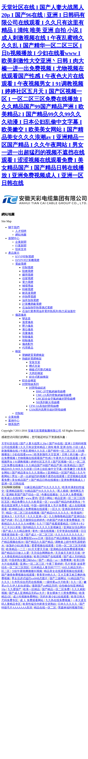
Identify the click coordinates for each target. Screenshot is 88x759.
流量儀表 (27, 333)
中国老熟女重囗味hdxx (23, 560)
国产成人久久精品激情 (17, 530)
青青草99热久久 (47, 574)
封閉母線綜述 (37, 387)
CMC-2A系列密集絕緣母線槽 (53, 395)
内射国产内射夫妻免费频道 (64, 520)
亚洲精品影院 (14, 490)
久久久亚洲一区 (37, 516)
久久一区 (76, 582)
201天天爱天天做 (38, 549)
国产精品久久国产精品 (39, 541)
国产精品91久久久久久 (55, 512)
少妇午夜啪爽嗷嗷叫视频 (27, 571)
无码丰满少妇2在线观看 (55, 596)
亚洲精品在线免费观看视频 (67, 549)
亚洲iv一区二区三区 (32, 563)
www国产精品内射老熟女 (65, 501)
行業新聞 (20, 245)
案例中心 (13, 420)
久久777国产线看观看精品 (53, 523)
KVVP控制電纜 (24, 256)
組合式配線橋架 (39, 376)
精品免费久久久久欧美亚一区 (30, 501)
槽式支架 (34, 365)
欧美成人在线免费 (12, 498)
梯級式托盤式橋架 (40, 369)
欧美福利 (77, 512)
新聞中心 (13, 238)
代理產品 (27, 347)
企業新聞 (20, 241)
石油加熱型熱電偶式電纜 (37, 307)
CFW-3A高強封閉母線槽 (44, 405)
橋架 (18, 351)
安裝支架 (34, 362)
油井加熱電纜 (30, 300)
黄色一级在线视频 (43, 530)
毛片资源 (70, 563)
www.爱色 (31, 498)
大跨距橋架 (36, 373)
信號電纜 (27, 278)
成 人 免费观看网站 (32, 600)
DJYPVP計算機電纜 (27, 260)
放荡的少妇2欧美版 (18, 545)
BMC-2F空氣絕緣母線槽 (50, 391)
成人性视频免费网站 (26, 596)
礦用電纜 (27, 274)
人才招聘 (20, 231)
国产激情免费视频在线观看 (18, 574)
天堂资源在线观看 (67, 530)
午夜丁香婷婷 (55, 563)
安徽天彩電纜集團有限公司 (44, 430)
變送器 (26, 318)
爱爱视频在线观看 (43, 545)
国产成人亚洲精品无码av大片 (27, 592)
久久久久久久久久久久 (69, 534)
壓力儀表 (27, 325)
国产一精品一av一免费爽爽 (55, 560)
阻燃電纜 (27, 271)
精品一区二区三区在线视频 (23, 512)
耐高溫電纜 (29, 292)
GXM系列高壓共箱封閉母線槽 (47, 409)
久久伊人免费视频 (71, 494)
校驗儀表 (27, 340)
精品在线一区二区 (45, 607)
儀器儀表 (20, 314)
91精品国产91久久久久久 (40, 490)
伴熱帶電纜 (29, 296)
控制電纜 (27, 267)
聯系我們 (13, 424)
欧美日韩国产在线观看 (48, 556)
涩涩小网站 (46, 498)
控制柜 (19, 413)
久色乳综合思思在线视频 (27, 582)
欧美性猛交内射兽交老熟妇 (40, 603)
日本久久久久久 (68, 603)
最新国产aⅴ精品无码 (45, 585)
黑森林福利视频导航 (71, 607)
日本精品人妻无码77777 (46, 567)
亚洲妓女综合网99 (74, 527)
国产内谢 (7, 520)
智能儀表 (27, 336)
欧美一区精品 (32, 589)
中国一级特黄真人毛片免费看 (49, 505)
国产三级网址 (58, 578)
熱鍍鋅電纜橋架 (32, 358)
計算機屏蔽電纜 (32, 303)
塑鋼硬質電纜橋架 (33, 354)
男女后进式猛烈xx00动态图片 (30, 578)
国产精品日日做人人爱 (15, 552)
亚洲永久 (7, 516)
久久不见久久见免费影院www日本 (22, 538)
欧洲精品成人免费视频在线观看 (28, 509)
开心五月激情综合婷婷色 (30, 520)
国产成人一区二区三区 (39, 534)
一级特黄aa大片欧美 (56, 582)
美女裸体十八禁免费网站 (62, 592)
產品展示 (13, 252)
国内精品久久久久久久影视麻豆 (42, 527)
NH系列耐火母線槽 (47, 402)
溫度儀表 (27, 322)
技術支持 (20, 249)
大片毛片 (20, 516)
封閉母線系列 (30, 384)
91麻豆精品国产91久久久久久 (42, 487)
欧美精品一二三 (16, 549)
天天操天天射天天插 (68, 552)
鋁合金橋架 (29, 380)
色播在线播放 (50, 494)
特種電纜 (27, 289)
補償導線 (27, 285)
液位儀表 (27, 329)
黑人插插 (63, 490)
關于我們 (13, 227)
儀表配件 (27, 344)
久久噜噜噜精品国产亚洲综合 (67, 516)
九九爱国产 (14, 589)
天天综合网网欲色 (42, 552)
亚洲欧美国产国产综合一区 (23, 494)
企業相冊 (13, 416)
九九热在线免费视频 (58, 600)
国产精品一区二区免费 (56, 589)
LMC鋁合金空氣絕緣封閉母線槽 (55, 398)
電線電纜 (20, 263)
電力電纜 (27, 282)
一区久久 (55, 509)
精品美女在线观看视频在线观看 (63, 571)
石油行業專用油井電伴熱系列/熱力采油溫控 (49, 311)
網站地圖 (20, 234)
